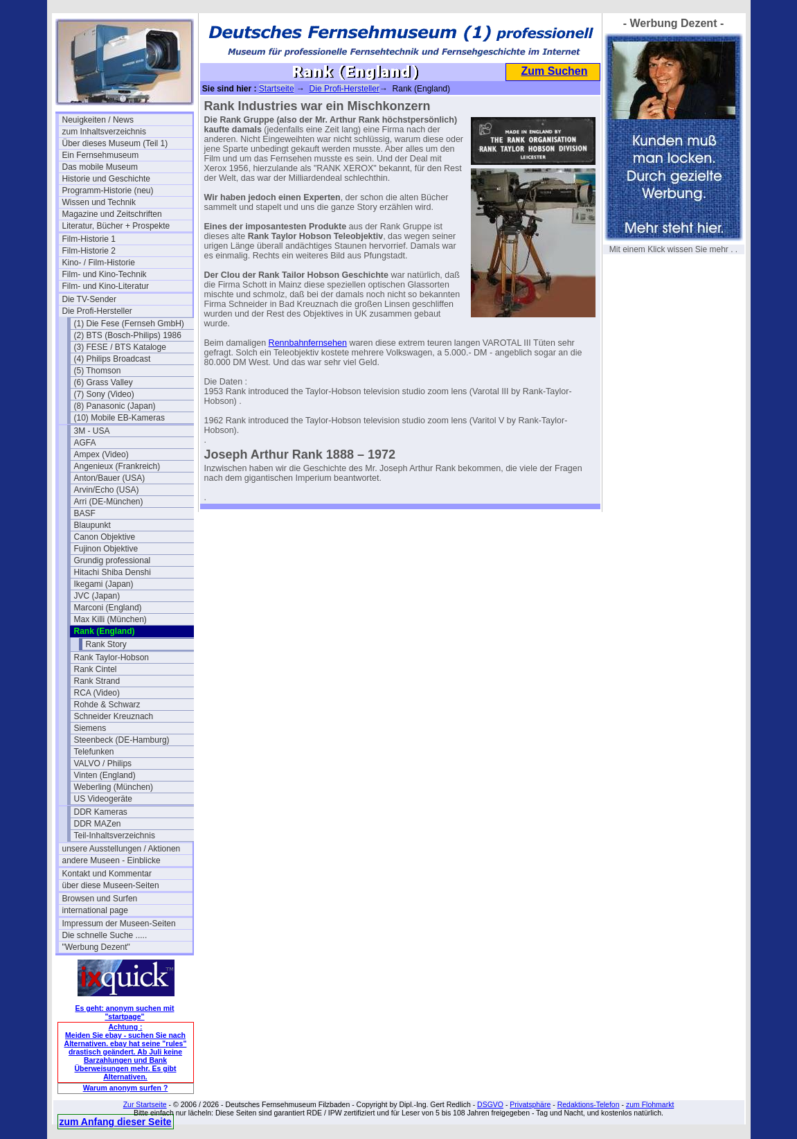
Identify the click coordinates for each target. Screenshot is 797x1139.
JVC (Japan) (97, 596)
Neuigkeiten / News (98, 120)
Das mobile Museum (100, 167)
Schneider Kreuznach (114, 716)
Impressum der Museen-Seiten (119, 923)
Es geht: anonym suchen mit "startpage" (124, 1012)
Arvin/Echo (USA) (106, 490)
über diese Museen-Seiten (110, 885)
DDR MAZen (97, 824)
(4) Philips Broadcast (112, 359)
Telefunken (94, 752)
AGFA (85, 443)
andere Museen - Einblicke (111, 860)
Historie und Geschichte (106, 179)
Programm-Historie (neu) (108, 190)
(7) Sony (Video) (104, 394)
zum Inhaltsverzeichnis (104, 131)
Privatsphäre (530, 1104)
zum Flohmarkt (650, 1104)
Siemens (90, 728)
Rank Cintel (95, 669)
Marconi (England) (108, 607)
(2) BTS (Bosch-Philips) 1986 (127, 335)
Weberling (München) (114, 787)
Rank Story (106, 644)
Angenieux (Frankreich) (117, 466)
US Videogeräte (103, 799)
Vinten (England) (105, 775)
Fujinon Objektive (106, 549)
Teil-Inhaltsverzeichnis (114, 835)
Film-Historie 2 (89, 251)
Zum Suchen (554, 71)
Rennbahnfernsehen (308, 343)
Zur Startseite (145, 1104)
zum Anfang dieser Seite (116, 1121)
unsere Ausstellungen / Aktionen (121, 849)
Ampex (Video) (101, 454)
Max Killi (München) (110, 619)
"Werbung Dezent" (96, 947)
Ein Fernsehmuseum (100, 155)
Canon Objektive (105, 537)
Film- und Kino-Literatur (105, 286)
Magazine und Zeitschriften (112, 214)
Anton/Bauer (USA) (109, 478)
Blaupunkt (92, 525)
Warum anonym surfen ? (125, 1088)
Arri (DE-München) (108, 501)
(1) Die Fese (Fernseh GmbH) (129, 323)
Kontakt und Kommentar (107, 873)
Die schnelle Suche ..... (104, 935)
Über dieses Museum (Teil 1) (115, 143)
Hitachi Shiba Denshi (112, 572)
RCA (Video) (97, 693)
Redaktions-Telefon (588, 1104)
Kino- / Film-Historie (98, 262)
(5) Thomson (97, 371)
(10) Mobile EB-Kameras (119, 418)
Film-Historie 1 (89, 239)
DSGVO (490, 1104)
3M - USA (92, 431)
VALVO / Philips (103, 763)
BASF (85, 513)
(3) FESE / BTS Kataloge (120, 347)
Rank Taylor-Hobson (112, 657)
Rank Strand (97, 681)
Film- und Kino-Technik (104, 274)
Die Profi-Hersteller (97, 311)
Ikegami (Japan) (104, 584)
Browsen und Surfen (100, 898)
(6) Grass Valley (103, 382)
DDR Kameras (100, 812)
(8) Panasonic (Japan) (115, 406)
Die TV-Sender (89, 299)
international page (95, 910)
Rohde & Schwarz (107, 704)
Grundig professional (112, 560)
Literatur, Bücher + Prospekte (116, 226)
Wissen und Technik (99, 202)
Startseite (276, 89)
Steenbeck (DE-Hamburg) (122, 740)
